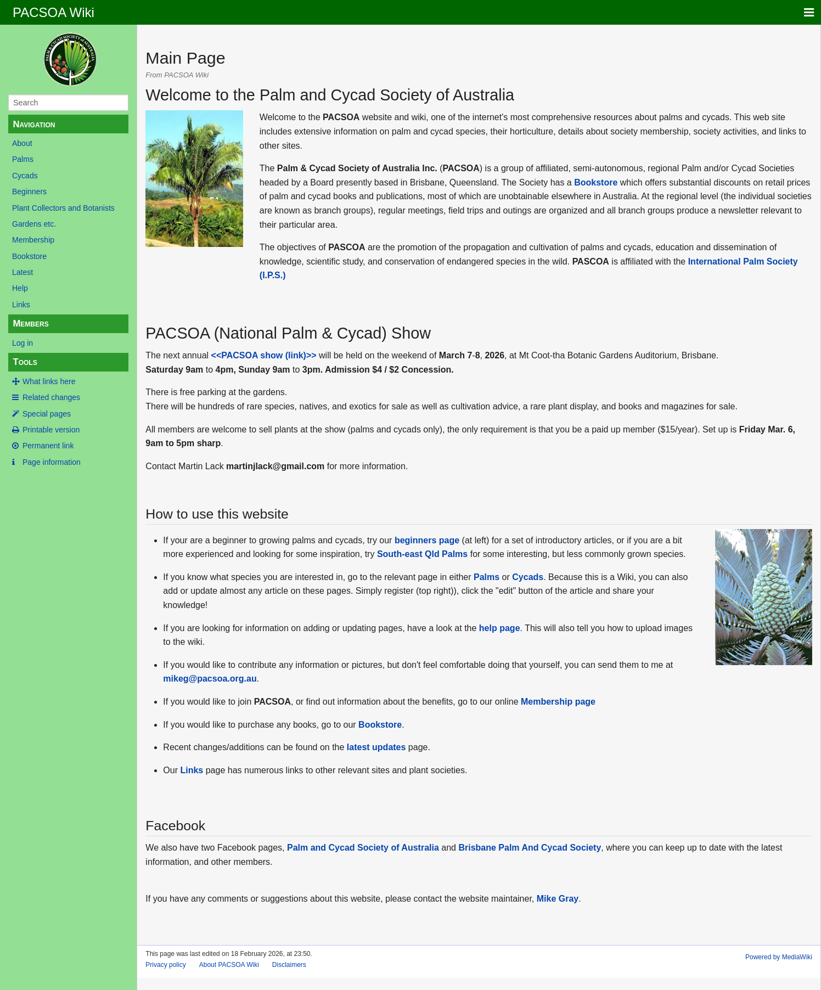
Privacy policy (165, 965)
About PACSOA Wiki (229, 965)
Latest (22, 272)
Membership (33, 239)
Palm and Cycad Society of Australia (363, 847)
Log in (22, 343)
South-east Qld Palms (422, 554)
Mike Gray (557, 898)
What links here (49, 381)
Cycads (25, 175)
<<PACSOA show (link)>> (264, 355)
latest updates (376, 747)
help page (499, 628)
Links (21, 304)
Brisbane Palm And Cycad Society (529, 847)
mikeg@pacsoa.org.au (209, 678)
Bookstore (29, 256)
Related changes (51, 397)
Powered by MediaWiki (778, 957)
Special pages (47, 413)
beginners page (427, 540)
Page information (52, 462)
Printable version (51, 429)
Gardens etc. (34, 224)
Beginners (29, 191)
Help (20, 288)
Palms (22, 159)
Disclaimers (289, 965)
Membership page (558, 701)
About (22, 143)
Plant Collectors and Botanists (63, 208)
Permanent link (48, 445)
